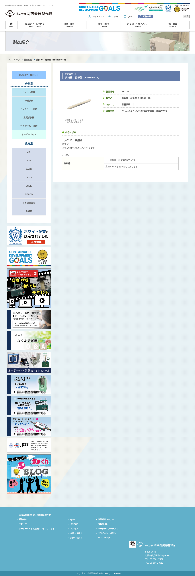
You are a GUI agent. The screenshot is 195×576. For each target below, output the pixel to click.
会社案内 (74, 524)
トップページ (13, 59)
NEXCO (29, 194)
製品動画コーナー (106, 519)
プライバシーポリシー (108, 533)
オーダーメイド (28, 134)
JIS (28, 152)
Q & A (73, 519)
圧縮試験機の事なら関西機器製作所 (35, 515)
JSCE (29, 186)
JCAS (29, 177)
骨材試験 (29, 100)
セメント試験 (28, 92)
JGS (29, 160)
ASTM (29, 211)
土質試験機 (28, 117)
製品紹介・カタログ (29, 75)
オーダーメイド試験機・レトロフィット (37, 529)
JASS (29, 169)
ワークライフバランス (108, 529)
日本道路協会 (28, 203)
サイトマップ (98, 16)
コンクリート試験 (28, 109)
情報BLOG (102, 524)
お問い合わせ (76, 538)
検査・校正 (24, 524)
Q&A (130, 16)
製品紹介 (28, 59)
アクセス (116, 16)
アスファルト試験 (28, 126)
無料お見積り (76, 533)
